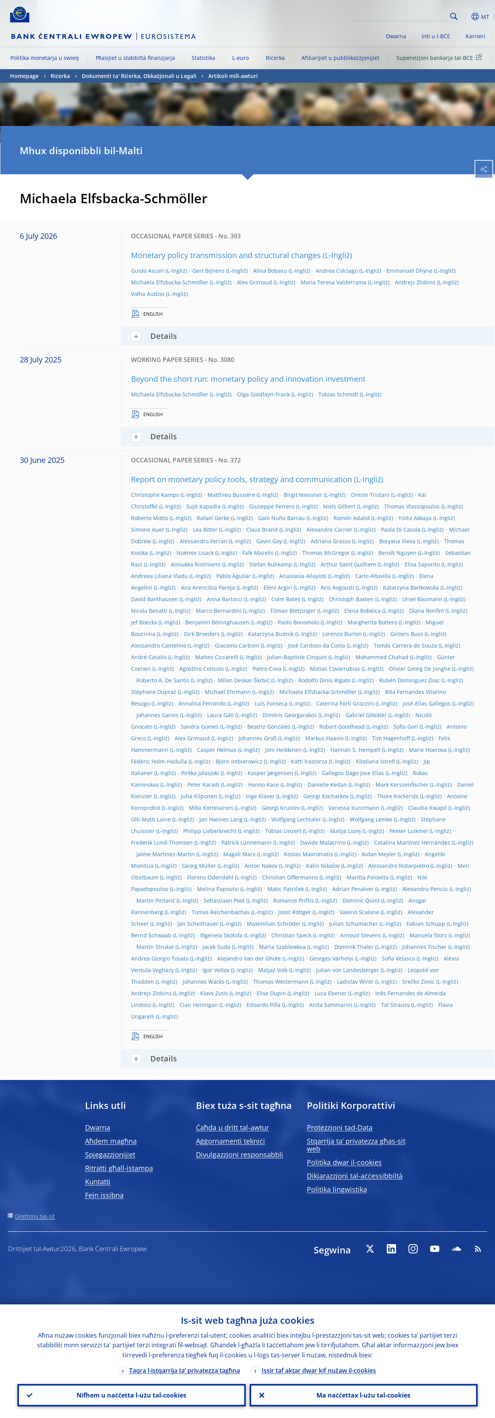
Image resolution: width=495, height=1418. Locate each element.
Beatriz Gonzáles (269, 726)
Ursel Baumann (422, 599)
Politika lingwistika (337, 1189)
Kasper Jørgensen (270, 773)
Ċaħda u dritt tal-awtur (232, 1127)
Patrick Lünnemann (246, 842)
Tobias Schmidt (338, 394)
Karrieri (475, 36)
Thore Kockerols (397, 796)
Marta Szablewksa (282, 946)
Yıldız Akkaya (415, 518)
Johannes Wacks (204, 981)
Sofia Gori (405, 726)
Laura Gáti (220, 715)
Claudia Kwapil (427, 807)
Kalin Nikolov (323, 865)
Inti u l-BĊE (436, 36)
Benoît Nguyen (397, 552)
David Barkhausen (154, 599)
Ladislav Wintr (355, 981)
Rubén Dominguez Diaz (409, 680)
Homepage (24, 76)
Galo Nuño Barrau (281, 518)
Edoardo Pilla (264, 1004)
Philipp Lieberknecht (209, 831)
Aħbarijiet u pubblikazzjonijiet (340, 57)
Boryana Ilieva (397, 541)
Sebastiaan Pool (224, 900)
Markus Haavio (324, 738)
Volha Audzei (148, 294)
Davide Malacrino (322, 842)
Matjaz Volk (272, 970)
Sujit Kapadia (203, 506)
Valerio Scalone (359, 912)
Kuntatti (98, 1181)
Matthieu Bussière (231, 494)
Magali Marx (239, 854)
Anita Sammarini (330, 1004)
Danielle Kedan (327, 784)
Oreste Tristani (370, 494)
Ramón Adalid (351, 518)
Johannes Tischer (424, 946)
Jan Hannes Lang (221, 819)
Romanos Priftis (293, 900)
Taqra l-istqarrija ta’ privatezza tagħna (184, 1370)
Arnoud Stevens (360, 935)
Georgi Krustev (281, 807)
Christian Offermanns (290, 877)
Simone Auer (147, 529)
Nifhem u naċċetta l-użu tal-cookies (131, 1395)
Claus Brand (262, 529)
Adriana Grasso (330, 541)
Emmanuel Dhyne (409, 270)
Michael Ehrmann (228, 691)
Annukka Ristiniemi (196, 564)
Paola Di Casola (400, 529)
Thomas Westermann (280, 981)
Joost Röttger (294, 912)
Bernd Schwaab (151, 935)
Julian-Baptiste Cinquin (297, 657)
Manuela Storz (428, 935)
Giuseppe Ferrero (271, 506)
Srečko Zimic (418, 981)
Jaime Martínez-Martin (165, 854)
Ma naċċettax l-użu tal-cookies (363, 1395)
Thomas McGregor (326, 552)
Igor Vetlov (216, 970)
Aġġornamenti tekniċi (230, 1141)
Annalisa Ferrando (202, 703)
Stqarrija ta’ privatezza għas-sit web (356, 1144)
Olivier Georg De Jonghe (420, 668)
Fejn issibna (104, 1195)
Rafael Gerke (213, 518)
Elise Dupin (271, 993)
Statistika (203, 57)
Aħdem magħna (111, 1141)
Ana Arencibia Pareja (208, 587)
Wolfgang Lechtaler (296, 819)
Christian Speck (291, 935)
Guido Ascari (147, 270)
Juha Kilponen (199, 796)
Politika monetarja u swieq (44, 57)
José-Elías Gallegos (427, 703)
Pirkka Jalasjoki (200, 773)
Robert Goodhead (342, 726)
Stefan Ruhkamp (270, 564)
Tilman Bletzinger (293, 610)
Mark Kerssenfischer (402, 784)
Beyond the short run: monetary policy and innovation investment (248, 379)
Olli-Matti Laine (151, 819)
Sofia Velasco (398, 958)
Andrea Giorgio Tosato (160, 958)
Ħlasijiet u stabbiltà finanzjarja (135, 57)
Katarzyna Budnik (271, 634)
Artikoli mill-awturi (233, 76)
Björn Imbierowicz (239, 761)
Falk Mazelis (258, 552)
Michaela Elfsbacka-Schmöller (169, 282)
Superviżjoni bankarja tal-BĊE (440, 57)
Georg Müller (199, 865)
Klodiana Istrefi (375, 761)
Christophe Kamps (155, 494)
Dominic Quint (361, 900)
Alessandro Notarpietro (398, 865)
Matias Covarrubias (335, 668)
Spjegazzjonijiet (110, 1154)
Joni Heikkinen (283, 749)
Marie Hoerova (428, 749)
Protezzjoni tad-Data (340, 1127)
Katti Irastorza (309, 761)
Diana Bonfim (426, 610)
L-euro (240, 57)
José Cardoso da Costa (316, 645)
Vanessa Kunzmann (353, 807)
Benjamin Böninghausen (217, 622)
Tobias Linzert (283, 831)
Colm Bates (285, 599)
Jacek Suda (216, 946)
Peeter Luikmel (409, 831)
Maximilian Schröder (274, 923)
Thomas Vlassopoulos (412, 506)
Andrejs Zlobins (415, 282)
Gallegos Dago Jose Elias (353, 773)
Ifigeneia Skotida (221, 935)
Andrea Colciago (337, 270)
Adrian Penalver (353, 889)
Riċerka (275, 57)
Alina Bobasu (270, 270)
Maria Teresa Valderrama (333, 282)
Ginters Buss (406, 634)
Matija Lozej (345, 831)
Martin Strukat (155, 946)
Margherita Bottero (372, 622)
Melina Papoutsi (218, 889)
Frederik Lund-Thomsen (162, 842)
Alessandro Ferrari (204, 541)
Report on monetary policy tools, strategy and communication (241, 479)
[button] (466, 16)
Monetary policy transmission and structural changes (226, 255)
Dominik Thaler (354, 946)
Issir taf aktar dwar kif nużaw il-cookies (319, 1370)
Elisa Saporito (422, 564)
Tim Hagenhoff (391, 738)
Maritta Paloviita (368, 877)
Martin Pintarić (155, 900)
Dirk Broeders (201, 634)
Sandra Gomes (200, 726)
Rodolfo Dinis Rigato (324, 680)
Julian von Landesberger (347, 970)
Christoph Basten (351, 599)
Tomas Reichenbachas (221, 912)
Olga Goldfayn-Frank (263, 394)
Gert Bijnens (208, 270)
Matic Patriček (285, 889)
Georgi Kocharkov (326, 796)
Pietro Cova (266, 668)
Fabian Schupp (426, 923)
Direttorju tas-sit (35, 1216)
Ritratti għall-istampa (119, 1168)
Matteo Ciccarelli (216, 657)
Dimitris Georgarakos (289, 715)
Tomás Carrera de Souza (405, 645)
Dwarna (396, 36)
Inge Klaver (260, 796)
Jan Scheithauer (197, 923)
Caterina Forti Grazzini (345, 703)
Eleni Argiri (278, 587)
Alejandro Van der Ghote (249, 958)
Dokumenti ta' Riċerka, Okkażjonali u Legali (139, 76)
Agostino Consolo (201, 668)
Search (453, 16)
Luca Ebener (331, 993)
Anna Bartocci (225, 599)
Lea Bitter (205, 529)
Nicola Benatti (149, 610)
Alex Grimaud (254, 282)
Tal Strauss (395, 1004)
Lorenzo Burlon (342, 634)
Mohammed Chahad (382, 657)
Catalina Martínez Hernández (412, 842)
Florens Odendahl (210, 877)
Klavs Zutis (214, 993)
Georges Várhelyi (331, 958)
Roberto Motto (149, 518)
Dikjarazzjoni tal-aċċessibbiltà (355, 1175)
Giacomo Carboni (237, 645)
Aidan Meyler (379, 854)
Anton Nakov (261, 865)
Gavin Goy (269, 541)
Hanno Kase (263, 784)
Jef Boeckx (144, 622)
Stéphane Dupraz (153, 691)
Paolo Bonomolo (298, 622)
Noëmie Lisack (195, 552)
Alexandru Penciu (425, 889)
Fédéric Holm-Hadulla (159, 761)
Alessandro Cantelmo (158, 645)
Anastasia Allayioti (303, 576)
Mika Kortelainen (211, 807)
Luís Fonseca (271, 703)
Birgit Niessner (303, 494)
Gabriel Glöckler (366, 715)
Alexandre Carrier (329, 529)
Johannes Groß (257, 738)
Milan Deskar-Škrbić (244, 680)
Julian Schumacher (353, 923)
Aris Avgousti (337, 587)
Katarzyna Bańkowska (411, 587)
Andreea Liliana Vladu (159, 576)
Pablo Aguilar (233, 576)
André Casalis (149, 657)
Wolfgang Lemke (371, 819)
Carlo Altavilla (373, 576)
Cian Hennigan (199, 1004)
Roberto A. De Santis (162, 680)
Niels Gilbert (339, 506)
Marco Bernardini (219, 610)
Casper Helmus (216, 749)
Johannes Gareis (157, 715)
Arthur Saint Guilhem (348, 564)
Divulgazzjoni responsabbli (239, 1154)
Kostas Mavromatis (308, 854)
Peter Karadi (203, 784)
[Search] (408, 15)
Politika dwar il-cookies (344, 1162)
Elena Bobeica (362, 610)
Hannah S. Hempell (355, 749)
